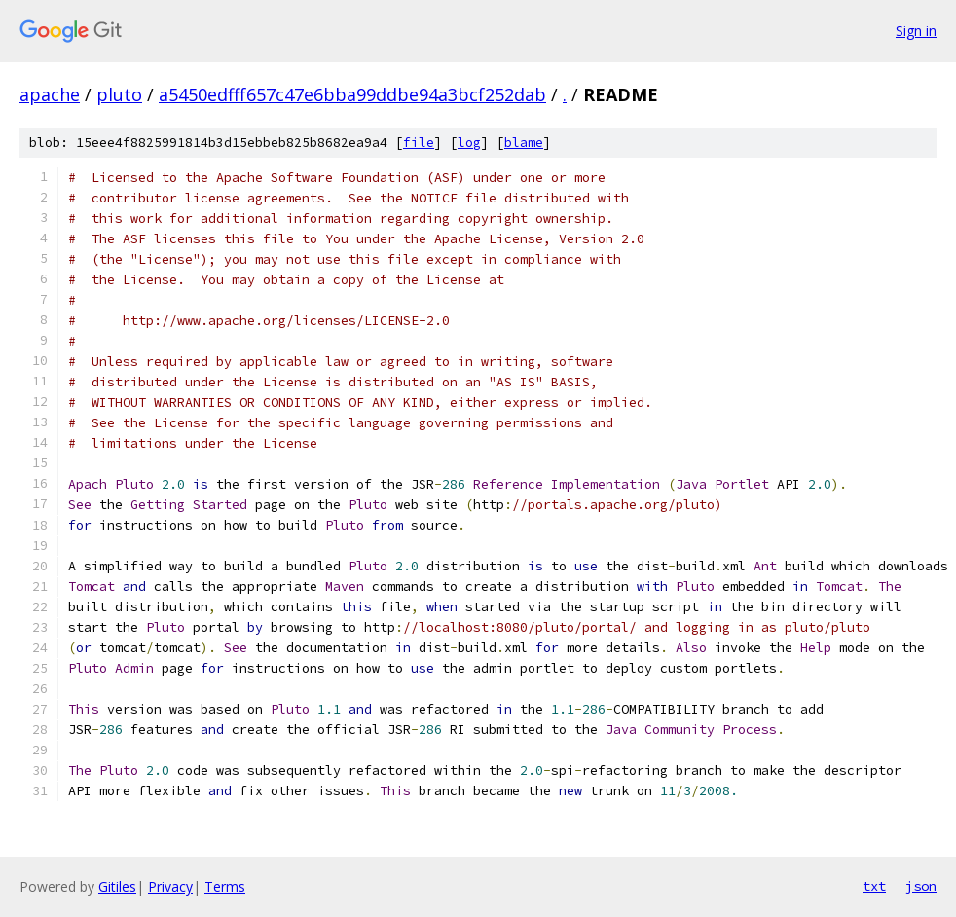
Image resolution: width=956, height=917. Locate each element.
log (469, 142)
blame (523, 142)
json (921, 886)
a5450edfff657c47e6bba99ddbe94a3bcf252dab (352, 94)
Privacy (170, 886)
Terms (224, 886)
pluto (119, 94)
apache (49, 94)
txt (874, 886)
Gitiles (117, 886)
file (418, 142)
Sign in (916, 30)
